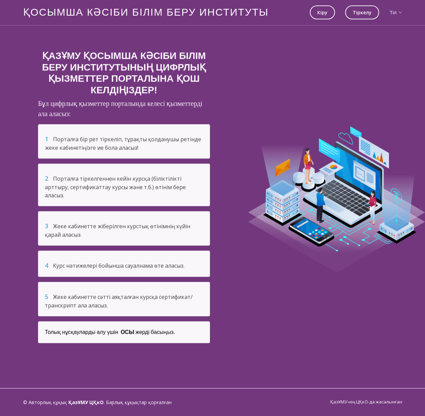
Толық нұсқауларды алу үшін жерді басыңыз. (110, 335)
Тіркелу (362, 12)
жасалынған (389, 402)
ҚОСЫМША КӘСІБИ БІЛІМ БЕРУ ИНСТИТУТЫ (146, 12)
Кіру (322, 12)
